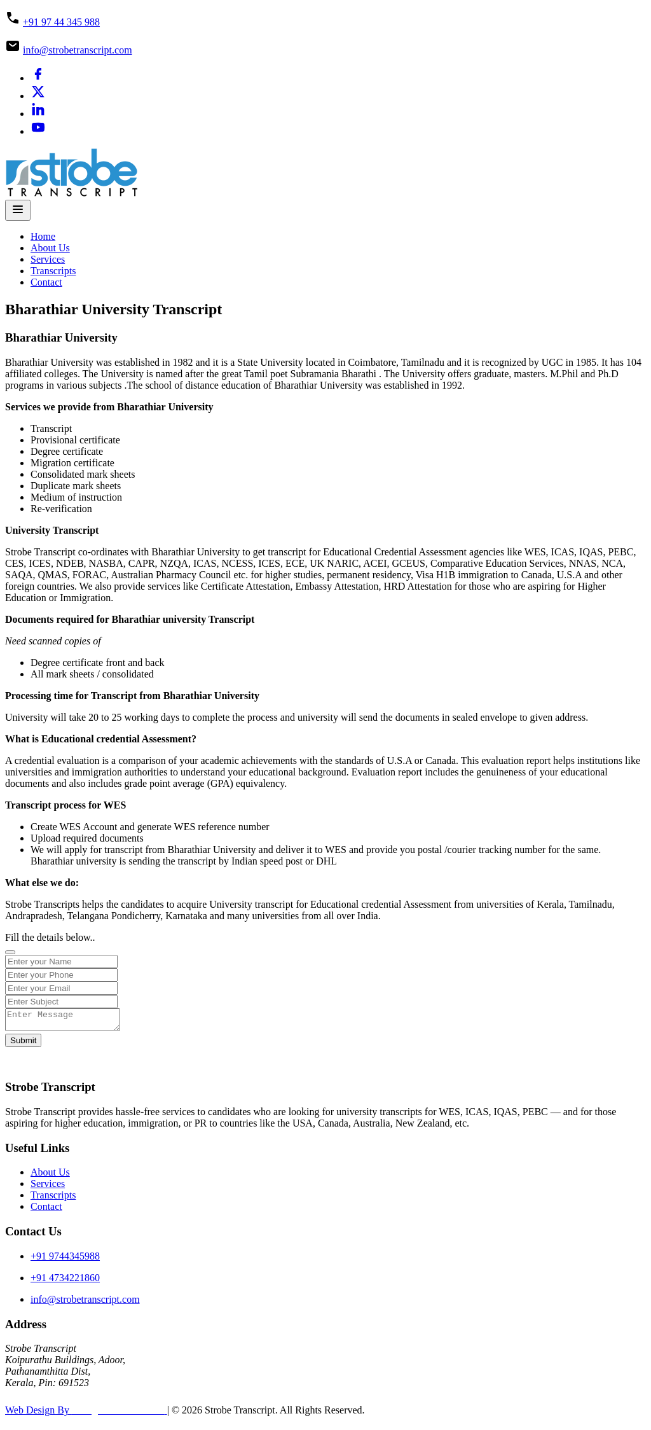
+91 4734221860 (65, 1281)
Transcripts (53, 270)
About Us (50, 247)
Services (48, 259)
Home (43, 236)
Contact (46, 282)
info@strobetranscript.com (77, 50)
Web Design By (86, 1413)
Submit (23, 1044)
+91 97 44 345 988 (61, 22)
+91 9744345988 (65, 1259)
